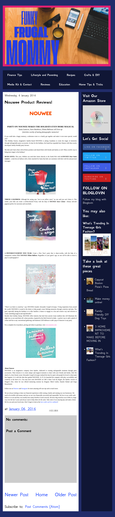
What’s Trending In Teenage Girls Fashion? (96, 227)
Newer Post (16, 494)
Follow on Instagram (97, 167)
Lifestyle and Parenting (44, 75)
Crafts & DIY (92, 75)
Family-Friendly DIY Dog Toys (102, 314)
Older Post (66, 494)
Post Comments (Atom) (42, 506)
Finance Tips (14, 75)
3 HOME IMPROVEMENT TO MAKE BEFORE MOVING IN (98, 334)
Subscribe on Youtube (97, 178)
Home (41, 494)
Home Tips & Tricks (91, 84)
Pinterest (16, 388)
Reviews (45, 84)
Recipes (71, 75)
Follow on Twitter (97, 156)
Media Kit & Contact (19, 84)
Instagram (24, 388)
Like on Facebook (97, 148)
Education (64, 84)
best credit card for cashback (49, 402)
